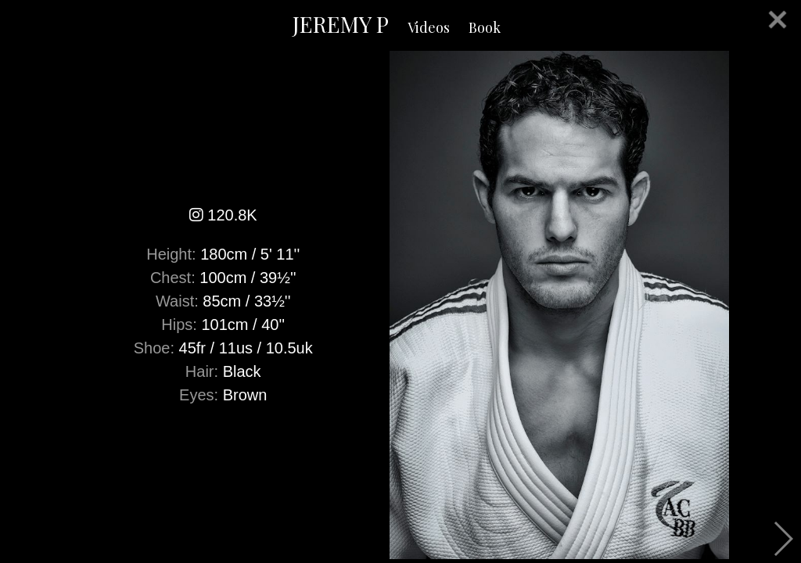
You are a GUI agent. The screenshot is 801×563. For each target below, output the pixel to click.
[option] (400, 305)
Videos (429, 27)
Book (485, 27)
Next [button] (782, 539)
